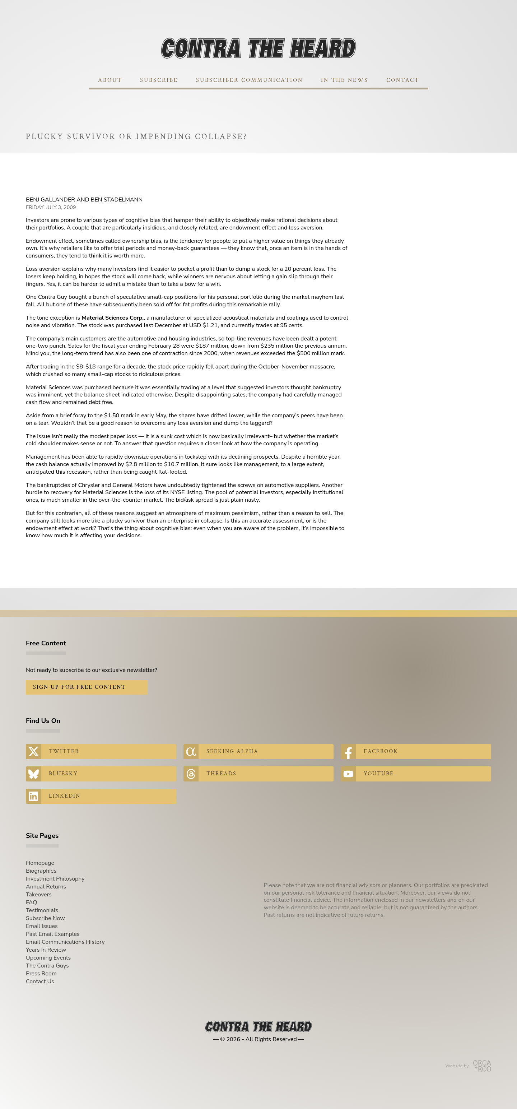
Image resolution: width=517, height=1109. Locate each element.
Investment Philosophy (55, 879)
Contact (402, 80)
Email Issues (42, 926)
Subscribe (159, 80)
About (110, 80)
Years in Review (46, 950)
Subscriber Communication (249, 80)
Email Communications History (65, 942)
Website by (468, 1066)
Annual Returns (46, 887)
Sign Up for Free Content (79, 687)
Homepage (40, 863)
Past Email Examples (53, 934)
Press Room (41, 974)
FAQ (31, 902)
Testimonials (42, 910)
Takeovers (39, 895)
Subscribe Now (45, 918)
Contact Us (40, 981)
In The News (344, 80)
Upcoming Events (48, 958)
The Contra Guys (47, 966)
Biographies (41, 871)
